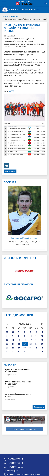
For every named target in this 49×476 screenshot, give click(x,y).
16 (25, 340)
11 (36, 336)
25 (36, 344)
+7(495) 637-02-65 (15, 467)
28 (13, 348)
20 (7, 344)
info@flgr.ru (12, 470)
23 (25, 344)
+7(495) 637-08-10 (15, 463)
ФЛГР (11, 91)
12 (42, 336)
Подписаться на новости (26, 429)
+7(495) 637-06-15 (15, 459)
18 (36, 340)
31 (31, 348)
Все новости (10, 171)
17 (31, 340)
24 (31, 344)
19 (42, 340)
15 (19, 340)
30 (13, 332)
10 (31, 336)
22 (19, 344)
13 (7, 340)
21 (13, 344)
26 (42, 344)
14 (13, 340)
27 (7, 348)
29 (7, 332)
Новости (14, 16)
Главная (5, 16)
